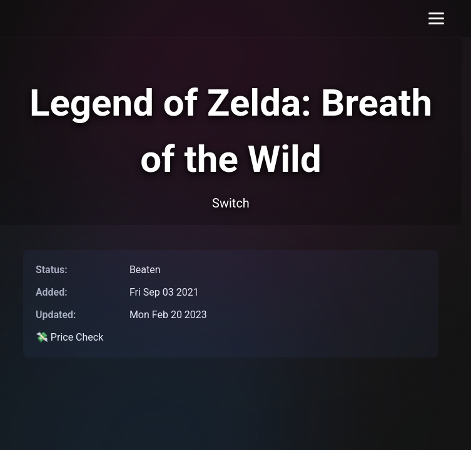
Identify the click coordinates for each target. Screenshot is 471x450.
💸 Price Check (69, 337)
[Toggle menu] (436, 18)
